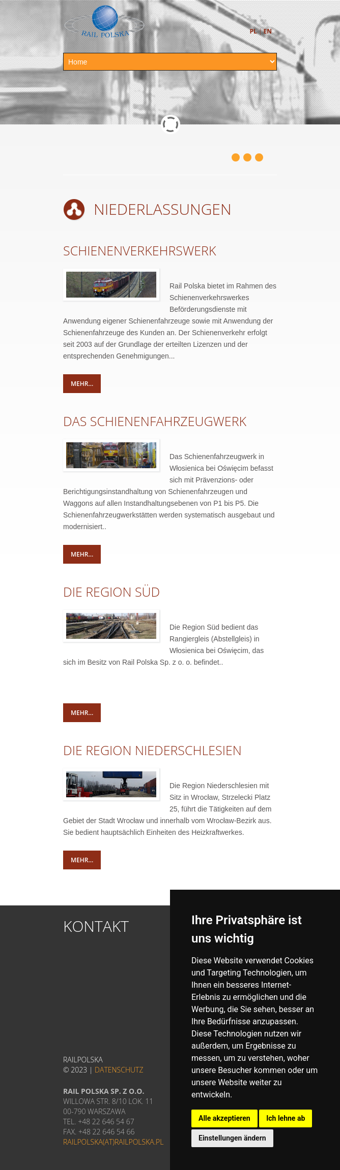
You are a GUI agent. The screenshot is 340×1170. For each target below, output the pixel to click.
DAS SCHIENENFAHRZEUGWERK (154, 421)
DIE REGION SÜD (111, 591)
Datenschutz (119, 1070)
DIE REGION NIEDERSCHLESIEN (152, 750)
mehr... (82, 383)
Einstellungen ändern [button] (232, 1138)
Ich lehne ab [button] (285, 1118)
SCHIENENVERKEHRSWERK (139, 250)
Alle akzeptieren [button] (224, 1118)
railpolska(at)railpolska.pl (113, 1142)
